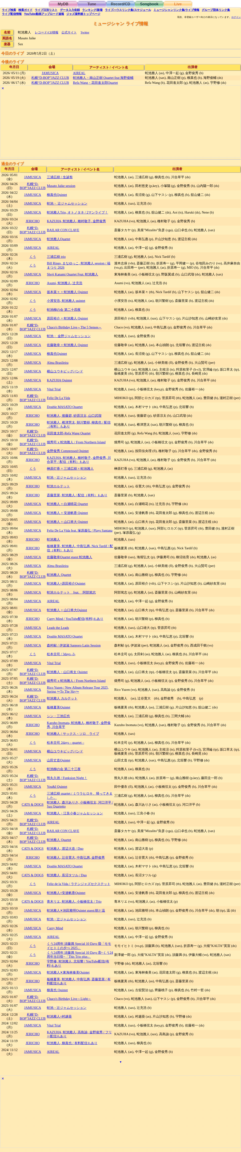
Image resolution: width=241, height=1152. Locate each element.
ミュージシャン (176, 10)
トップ (83, 14)
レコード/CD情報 (46, 32)
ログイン (236, 17)
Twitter (84, 32)
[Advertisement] (120, 124)
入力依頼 (70, 10)
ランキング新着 (92, 10)
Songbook (149, 4)
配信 (12, 14)
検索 (9, 10)
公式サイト (69, 32)
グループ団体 (216, 10)
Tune (91, 4)
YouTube (44, 14)
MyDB (63, 4)
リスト (46, 10)
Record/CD (120, 4)
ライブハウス (128, 10)
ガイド (25, 10)
